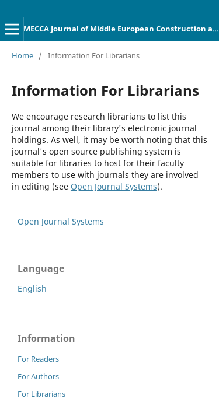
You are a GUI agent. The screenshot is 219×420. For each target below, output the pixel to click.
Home (22, 55)
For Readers (38, 359)
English (32, 288)
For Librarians (41, 393)
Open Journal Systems (114, 186)
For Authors (38, 376)
